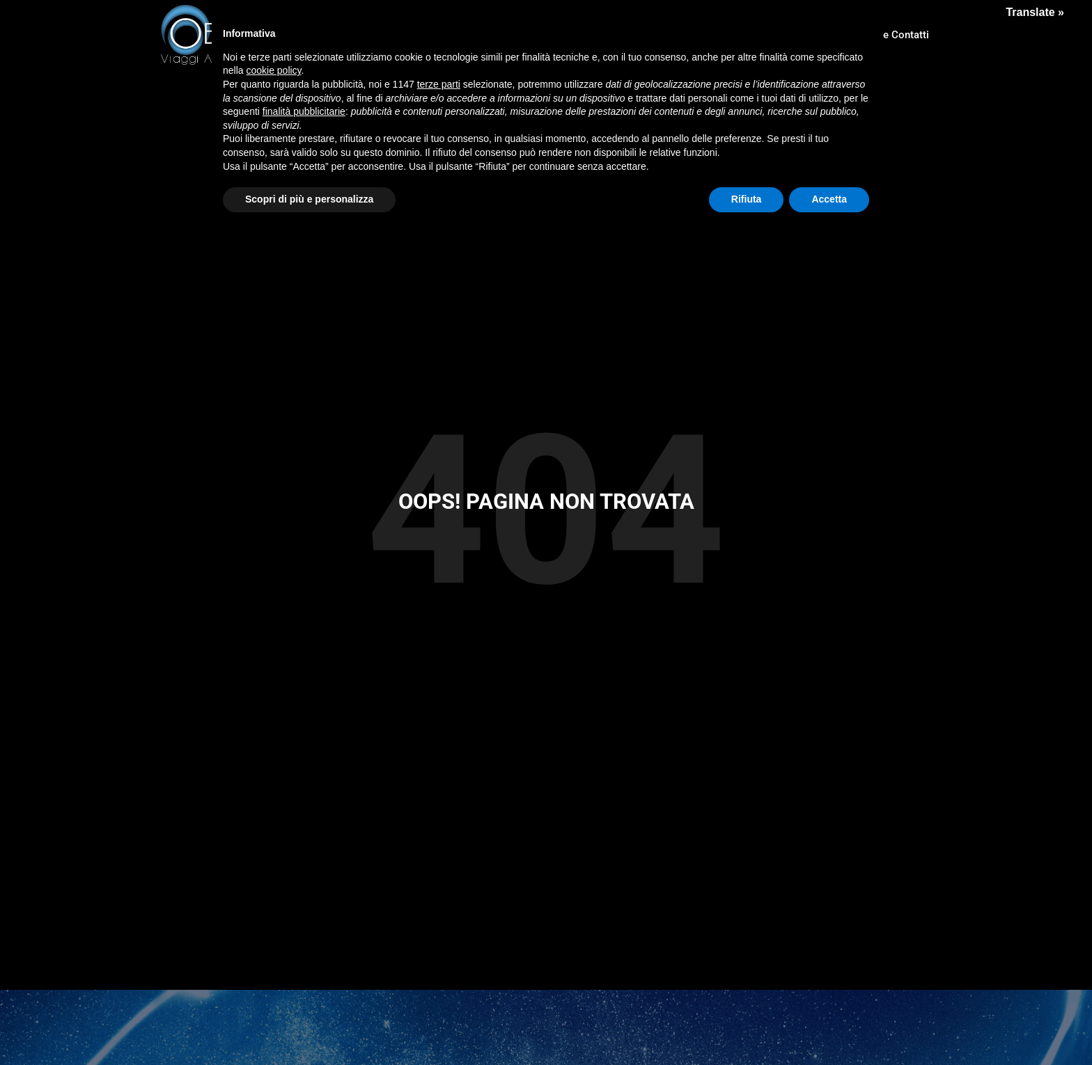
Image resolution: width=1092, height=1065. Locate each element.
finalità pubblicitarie (304, 111)
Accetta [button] (829, 199)
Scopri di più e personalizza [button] (309, 199)
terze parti (438, 84)
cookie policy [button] (273, 70)
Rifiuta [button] (746, 199)
